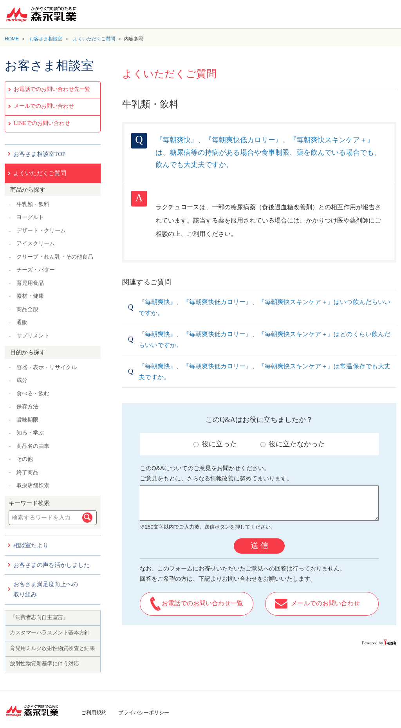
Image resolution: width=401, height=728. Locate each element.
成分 (21, 380)
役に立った (215, 443)
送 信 (259, 545)
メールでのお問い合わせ (44, 106)
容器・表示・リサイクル (46, 367)
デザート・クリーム (41, 231)
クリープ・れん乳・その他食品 (54, 257)
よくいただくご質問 (94, 39)
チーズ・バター (35, 270)
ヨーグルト (30, 217)
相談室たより (31, 545)
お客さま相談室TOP (39, 154)
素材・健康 (30, 296)
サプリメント (32, 336)
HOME (12, 39)
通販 (21, 322)
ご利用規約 (94, 712)
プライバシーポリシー (143, 712)
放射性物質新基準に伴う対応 (44, 663)
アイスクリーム (35, 243)
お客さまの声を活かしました (51, 565)
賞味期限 (27, 420)
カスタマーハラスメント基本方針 (50, 633)
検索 (87, 517)
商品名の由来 (32, 446)
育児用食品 (30, 283)
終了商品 (27, 472)
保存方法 (27, 406)
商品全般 (27, 309)
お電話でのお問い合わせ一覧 (202, 603)
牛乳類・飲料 (32, 204)
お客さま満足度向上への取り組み (45, 589)
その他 (24, 459)
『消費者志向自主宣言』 (39, 617)
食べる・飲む (32, 394)
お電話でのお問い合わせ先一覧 (52, 89)
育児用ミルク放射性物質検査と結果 (52, 648)
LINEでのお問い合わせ (42, 123)
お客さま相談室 (45, 39)
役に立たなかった (292, 443)
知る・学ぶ (30, 433)
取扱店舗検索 (32, 485)
